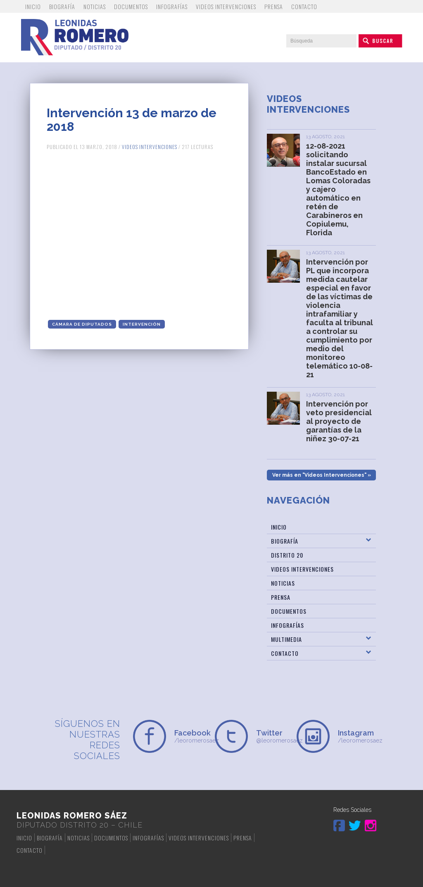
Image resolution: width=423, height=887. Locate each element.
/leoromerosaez (191, 736)
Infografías (172, 6)
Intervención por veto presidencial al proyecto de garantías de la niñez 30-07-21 (339, 421)
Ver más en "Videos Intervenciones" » (321, 475)
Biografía (62, 6)
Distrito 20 (287, 555)
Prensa (273, 6)
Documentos (131, 6)
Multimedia (286, 639)
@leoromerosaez (273, 736)
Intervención (142, 324)
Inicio (33, 6)
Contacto (304, 6)
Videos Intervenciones (226, 6)
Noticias (94, 6)
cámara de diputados (82, 324)
